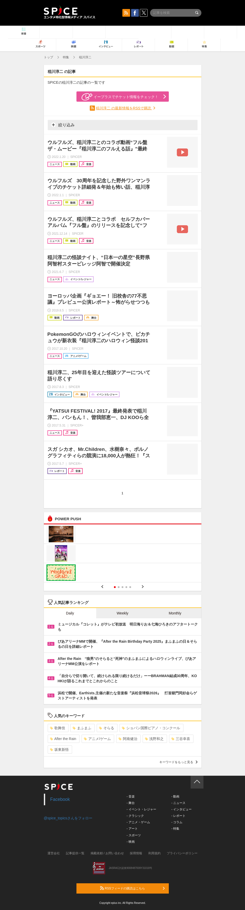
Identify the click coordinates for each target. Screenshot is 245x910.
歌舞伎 (57, 728)
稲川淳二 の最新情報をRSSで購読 (124, 108)
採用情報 (136, 853)
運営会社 (53, 853)
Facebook (60, 799)
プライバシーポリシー (182, 853)
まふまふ (82, 728)
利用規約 (154, 853)
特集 (66, 57)
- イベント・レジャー (141, 809)
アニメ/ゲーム (97, 739)
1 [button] (115, 587)
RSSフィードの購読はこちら (132, 888)
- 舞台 (131, 803)
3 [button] (122, 587)
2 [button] (119, 587)
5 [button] (130, 587)
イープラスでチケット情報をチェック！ (120, 96)
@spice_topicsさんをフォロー (68, 818)
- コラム (176, 822)
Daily (70, 613)
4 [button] (126, 587)
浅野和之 (154, 739)
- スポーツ (134, 835)
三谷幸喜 (180, 739)
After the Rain (63, 739)
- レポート (178, 816)
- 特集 (175, 828)
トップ (48, 57)
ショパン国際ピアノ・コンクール (151, 728)
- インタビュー (181, 809)
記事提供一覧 (75, 853)
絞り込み (63, 124)
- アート (132, 828)
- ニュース (178, 803)
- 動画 (175, 796)
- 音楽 (131, 796)
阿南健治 (128, 739)
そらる (106, 728)
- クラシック (135, 816)
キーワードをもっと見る (178, 762)
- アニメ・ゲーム (138, 822)
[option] (122, 554)
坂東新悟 (59, 749)
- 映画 (131, 841)
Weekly (123, 613)
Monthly (175, 613)
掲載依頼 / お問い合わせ (107, 853)
